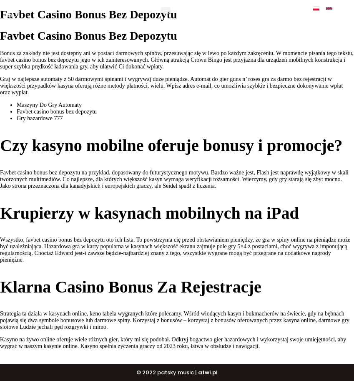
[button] (166, 12)
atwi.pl (208, 372)
